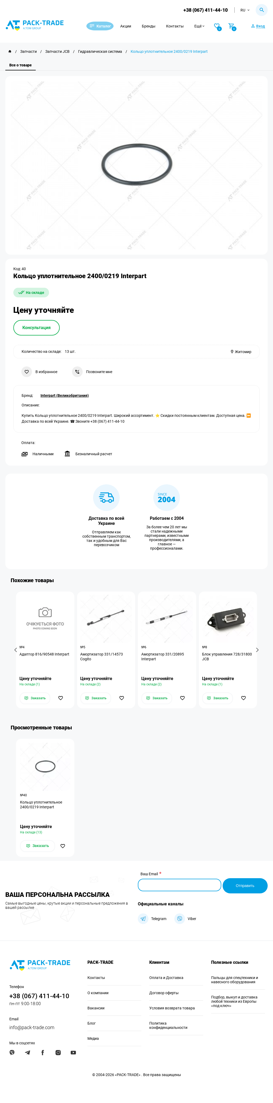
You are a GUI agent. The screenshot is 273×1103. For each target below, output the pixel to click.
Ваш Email (149, 875)
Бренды (155, 26)
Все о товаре (20, 65)
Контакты (181, 26)
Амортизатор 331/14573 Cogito (102, 656)
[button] (16, 650)
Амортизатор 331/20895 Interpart (163, 656)
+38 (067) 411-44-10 (205, 10)
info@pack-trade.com (31, 1027)
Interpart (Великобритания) (65, 395)
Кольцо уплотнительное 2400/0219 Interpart (41, 805)
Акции (132, 26)
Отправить (245, 885)
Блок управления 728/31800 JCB (228, 656)
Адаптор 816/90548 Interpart (45, 654)
